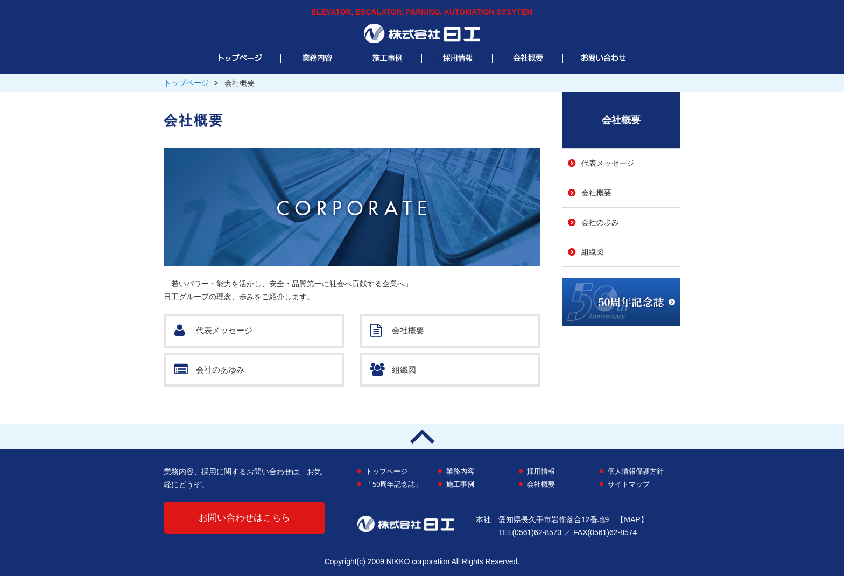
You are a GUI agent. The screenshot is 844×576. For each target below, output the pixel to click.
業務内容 (460, 471)
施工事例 (460, 484)
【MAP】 (632, 519)
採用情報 (541, 471)
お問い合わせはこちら (244, 517)
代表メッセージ (213, 331)
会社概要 (397, 331)
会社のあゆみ (209, 370)
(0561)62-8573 (536, 532)
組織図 (393, 370)
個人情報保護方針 (636, 471)
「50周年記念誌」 (393, 484)
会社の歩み (600, 222)
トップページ (186, 83)
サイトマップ (629, 484)
